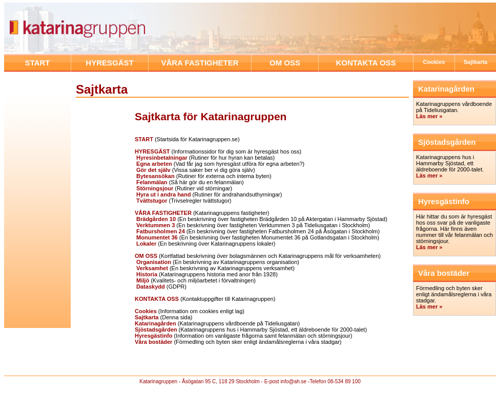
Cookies (434, 62)
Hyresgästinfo (153, 336)
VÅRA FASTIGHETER (199, 62)
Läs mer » (429, 116)
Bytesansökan (155, 176)
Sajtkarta (475, 62)
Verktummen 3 (155, 225)
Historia (146, 274)
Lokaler (145, 243)
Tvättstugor (151, 201)
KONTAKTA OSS (366, 62)
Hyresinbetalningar (161, 158)
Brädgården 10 (155, 219)
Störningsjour (154, 188)
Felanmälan (151, 182)
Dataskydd (150, 286)
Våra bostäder (153, 342)
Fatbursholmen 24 (161, 231)
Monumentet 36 (156, 237)
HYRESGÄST (109, 62)
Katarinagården (155, 323)
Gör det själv (153, 170)
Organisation (153, 262)
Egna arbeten (153, 164)
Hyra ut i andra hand (163, 194)
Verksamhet (151, 268)
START (37, 62)
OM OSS (285, 62)
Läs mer (427, 306)
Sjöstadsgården (156, 329)
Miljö (142, 280)
